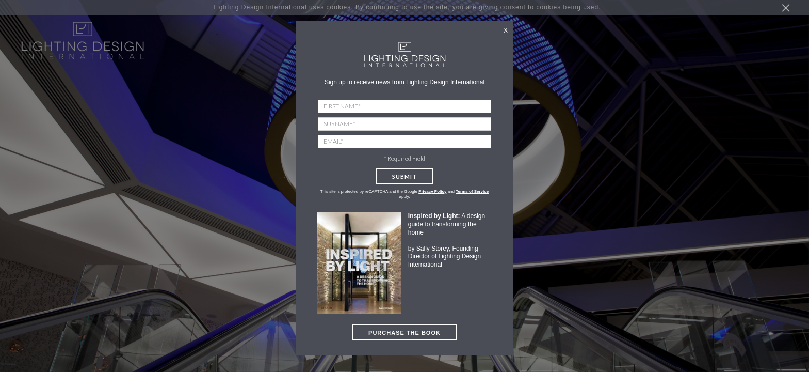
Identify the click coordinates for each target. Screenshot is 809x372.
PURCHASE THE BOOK (404, 333)
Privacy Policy (432, 191)
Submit (404, 176)
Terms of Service (472, 191)
